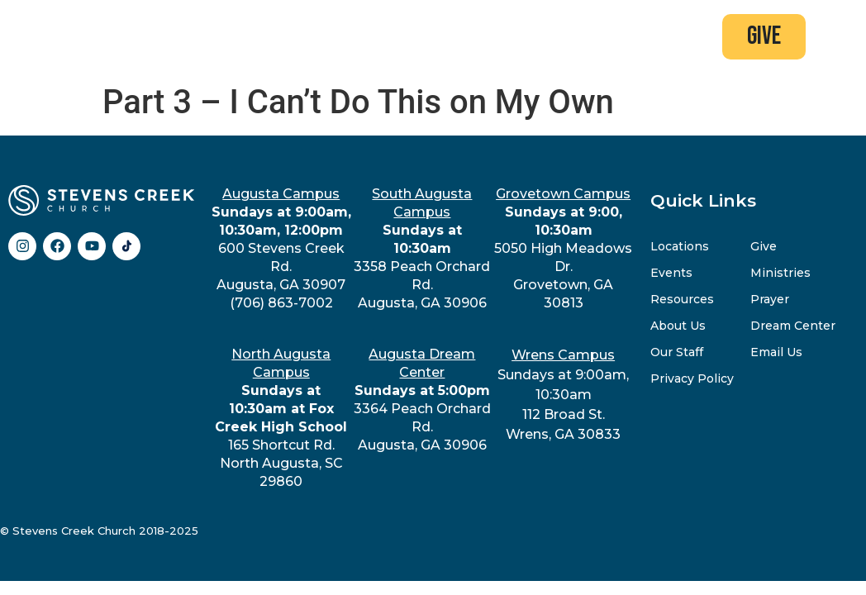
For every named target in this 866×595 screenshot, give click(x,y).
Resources (682, 298)
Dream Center (792, 324)
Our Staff (676, 351)
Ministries (780, 271)
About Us (678, 324)
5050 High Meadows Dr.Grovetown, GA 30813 (563, 247)
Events (671, 271)
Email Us (776, 351)
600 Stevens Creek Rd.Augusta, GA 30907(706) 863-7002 (281, 247)
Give (763, 245)
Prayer (769, 298)
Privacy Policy (692, 377)
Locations (679, 245)
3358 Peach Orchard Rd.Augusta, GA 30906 (422, 247)
